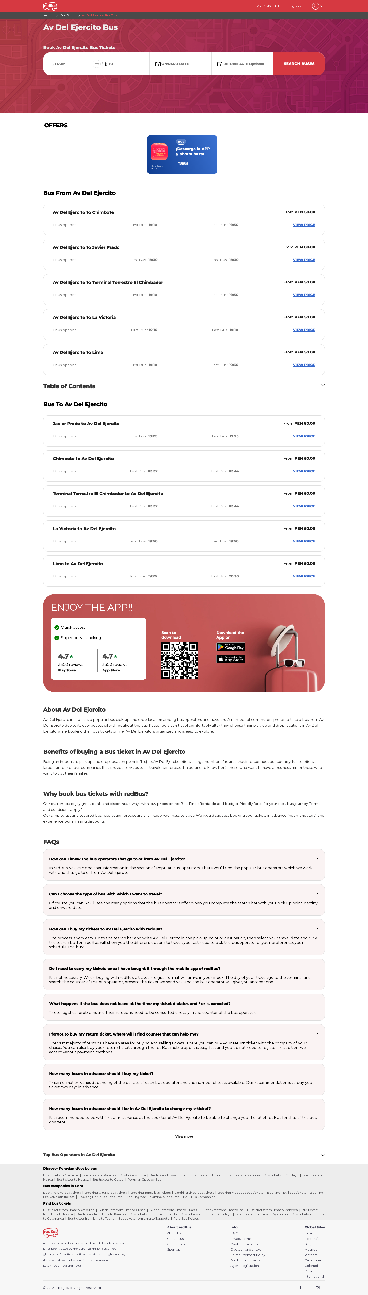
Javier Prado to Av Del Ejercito (86, 423)
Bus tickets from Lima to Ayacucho (261, 1214)
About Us (174, 1233)
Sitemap (173, 1249)
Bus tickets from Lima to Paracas (101, 1214)
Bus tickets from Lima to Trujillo (153, 1214)
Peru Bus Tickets (186, 1218)
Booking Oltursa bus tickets (106, 1192)
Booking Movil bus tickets (286, 1192)
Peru (308, 1271)
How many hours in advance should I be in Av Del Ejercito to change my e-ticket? (130, 1109)
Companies (176, 1244)
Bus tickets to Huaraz (73, 1179)
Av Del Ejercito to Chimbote (83, 212)
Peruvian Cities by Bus (144, 1179)
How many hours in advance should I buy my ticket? (101, 1073)
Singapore (313, 1244)
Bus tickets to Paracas (99, 1175)
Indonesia (312, 1238)
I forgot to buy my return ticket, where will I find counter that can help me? (123, 1034)
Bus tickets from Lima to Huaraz (173, 1210)
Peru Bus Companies (199, 1197)
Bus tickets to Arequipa (61, 1175)
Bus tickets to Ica (133, 1175)
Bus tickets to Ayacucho (168, 1175)
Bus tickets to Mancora (242, 1175)
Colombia (312, 1265)
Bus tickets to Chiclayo (281, 1175)
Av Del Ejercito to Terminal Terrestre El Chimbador (108, 282)
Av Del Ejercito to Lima (78, 352)
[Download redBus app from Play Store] (230, 650)
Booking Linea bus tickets (194, 1192)
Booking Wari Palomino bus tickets (152, 1197)
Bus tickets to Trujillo (205, 1175)
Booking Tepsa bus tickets (151, 1192)
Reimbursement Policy (247, 1254)
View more (184, 1136)
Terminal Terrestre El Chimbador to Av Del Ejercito (108, 493)
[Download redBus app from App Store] (230, 662)
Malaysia (311, 1249)
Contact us (175, 1238)
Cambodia (313, 1260)
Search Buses (299, 64)
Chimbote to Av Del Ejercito (83, 458)
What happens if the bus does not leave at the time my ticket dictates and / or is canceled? (139, 1003)
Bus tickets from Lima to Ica (222, 1210)
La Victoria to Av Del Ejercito (84, 528)
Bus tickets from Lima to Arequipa (69, 1210)
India (308, 1233)
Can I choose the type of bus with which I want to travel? (105, 894)
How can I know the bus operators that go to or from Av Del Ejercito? (117, 859)
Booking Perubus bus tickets (100, 1197)
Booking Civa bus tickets (62, 1192)
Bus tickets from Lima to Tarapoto (143, 1218)
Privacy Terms (240, 1238)
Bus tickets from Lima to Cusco (122, 1210)
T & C (234, 1233)
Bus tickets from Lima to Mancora (272, 1210)
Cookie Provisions (244, 1244)
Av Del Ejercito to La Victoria (84, 317)
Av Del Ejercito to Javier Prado (86, 247)
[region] (184, 154)
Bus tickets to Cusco (108, 1179)
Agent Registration (244, 1265)
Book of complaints (245, 1260)
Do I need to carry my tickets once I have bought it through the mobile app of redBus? (134, 968)
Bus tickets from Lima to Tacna (91, 1218)
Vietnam (311, 1254)
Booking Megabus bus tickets (240, 1192)
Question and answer (246, 1249)
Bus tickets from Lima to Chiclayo (206, 1214)
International (314, 1276)
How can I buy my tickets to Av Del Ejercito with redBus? (105, 929)
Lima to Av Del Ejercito (78, 563)
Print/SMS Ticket (268, 6)
